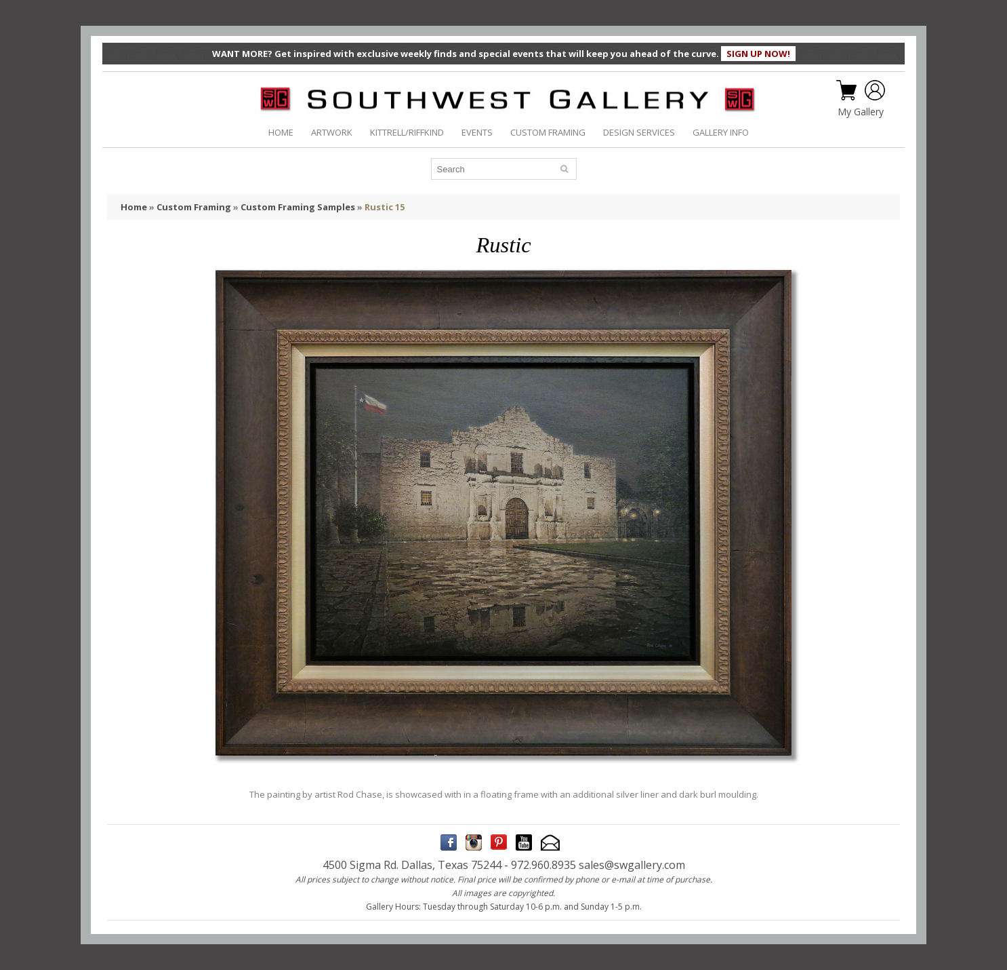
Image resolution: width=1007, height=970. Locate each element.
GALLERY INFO (721, 132)
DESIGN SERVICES (639, 132)
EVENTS (477, 132)
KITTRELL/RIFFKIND (407, 132)
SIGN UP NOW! (758, 53)
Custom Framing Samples (298, 207)
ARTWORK (331, 132)
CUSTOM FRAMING (547, 132)
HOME (280, 132)
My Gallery (861, 112)
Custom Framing (194, 207)
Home (134, 207)
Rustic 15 (385, 207)
